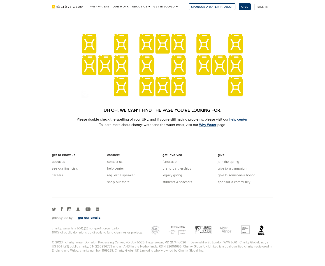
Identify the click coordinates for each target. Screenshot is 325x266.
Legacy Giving (172, 175)
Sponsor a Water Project (212, 7)
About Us (58, 161)
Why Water (207, 124)
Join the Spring (228, 161)
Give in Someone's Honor (236, 175)
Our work (121, 6)
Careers (57, 175)
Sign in (263, 7)
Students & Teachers (177, 182)
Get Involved (164, 6)
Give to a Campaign (232, 168)
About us (139, 6)
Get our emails (89, 217)
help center (238, 119)
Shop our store (118, 182)
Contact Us (115, 161)
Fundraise (169, 161)
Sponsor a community (234, 182)
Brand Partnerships (176, 168)
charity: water (67, 6)
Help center (115, 168)
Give (244, 7)
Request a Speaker (121, 175)
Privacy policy (62, 217)
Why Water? (99, 6)
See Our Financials (65, 168)
